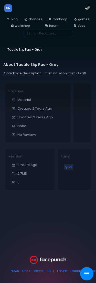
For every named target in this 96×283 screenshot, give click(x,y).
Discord (76, 271)
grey (68, 166)
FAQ (51, 271)
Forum (62, 271)
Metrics (39, 271)
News (15, 271)
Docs (26, 271)
